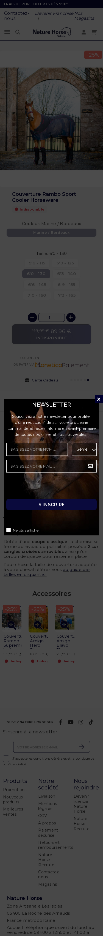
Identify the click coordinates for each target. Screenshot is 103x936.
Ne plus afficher (26, 531)
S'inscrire (51, 504)
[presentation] (48, 487)
